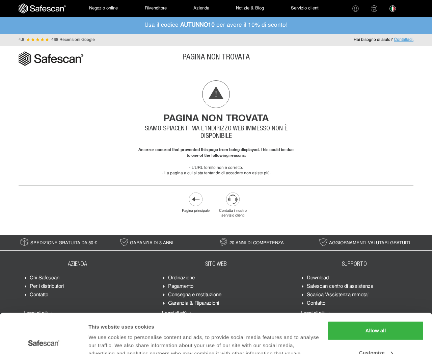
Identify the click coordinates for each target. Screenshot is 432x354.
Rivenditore (156, 8)
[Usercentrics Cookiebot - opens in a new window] (43, 341)
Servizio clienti (305, 8)
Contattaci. (403, 40)
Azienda (201, 8)
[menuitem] (42, 8)
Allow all (376, 291)
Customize (376, 313)
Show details (104, 341)
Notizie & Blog (250, 8)
